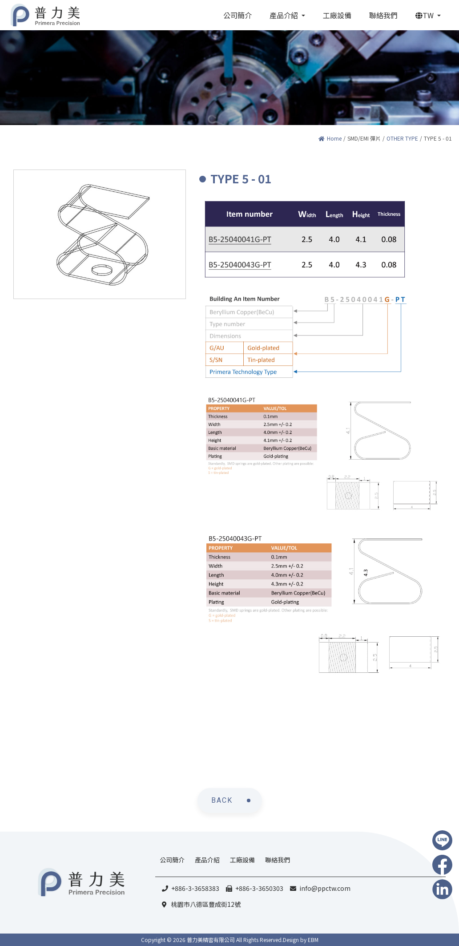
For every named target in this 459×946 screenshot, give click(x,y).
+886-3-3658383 (195, 888)
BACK (222, 800)
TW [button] (425, 15)
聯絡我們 (277, 859)
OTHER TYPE (402, 138)
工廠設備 (242, 859)
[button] (287, 15)
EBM (313, 939)
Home (330, 138)
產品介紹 (207, 859)
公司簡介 (172, 859)
